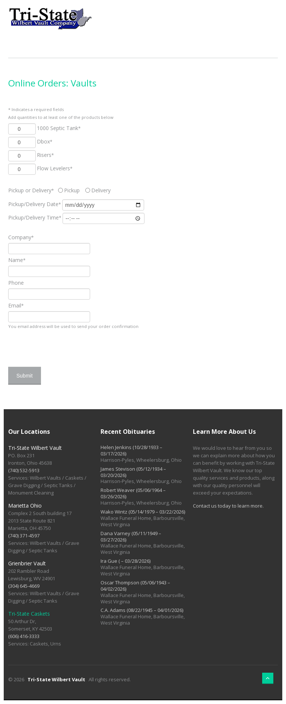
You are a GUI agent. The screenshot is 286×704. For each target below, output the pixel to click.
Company (21, 237)
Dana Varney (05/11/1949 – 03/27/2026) (131, 536)
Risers (45, 154)
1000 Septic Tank (59, 128)
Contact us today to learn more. (228, 505)
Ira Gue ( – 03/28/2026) (125, 561)
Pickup (72, 190)
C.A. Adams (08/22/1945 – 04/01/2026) (142, 610)
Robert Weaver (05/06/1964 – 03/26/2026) (133, 493)
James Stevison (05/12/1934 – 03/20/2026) (133, 472)
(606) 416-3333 (23, 636)
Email (16, 305)
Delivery (101, 190)
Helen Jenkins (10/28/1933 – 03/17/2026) (131, 450)
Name (17, 259)
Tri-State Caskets (29, 613)
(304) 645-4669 (23, 586)
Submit (24, 376)
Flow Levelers (55, 168)
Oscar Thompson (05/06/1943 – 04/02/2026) (135, 585)
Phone (16, 282)
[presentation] (64, 344)
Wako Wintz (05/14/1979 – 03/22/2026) (143, 511)
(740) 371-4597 (23, 535)
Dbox (45, 141)
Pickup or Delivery (32, 190)
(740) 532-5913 (23, 470)
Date (34, 204)
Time (34, 217)
